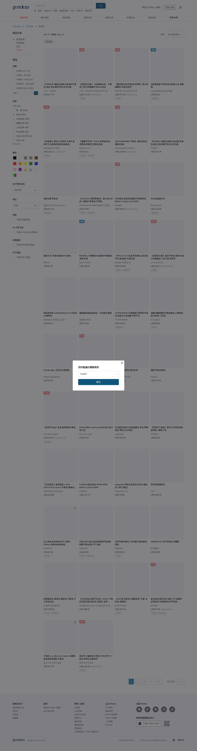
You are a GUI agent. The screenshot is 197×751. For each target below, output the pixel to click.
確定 (98, 382)
